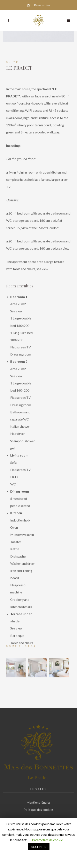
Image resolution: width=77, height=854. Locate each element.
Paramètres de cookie (47, 840)
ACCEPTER (38, 846)
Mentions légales (38, 800)
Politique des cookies (39, 808)
